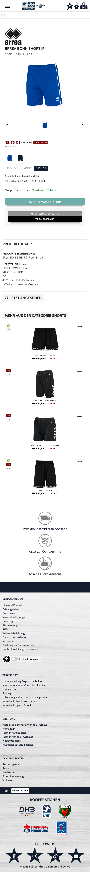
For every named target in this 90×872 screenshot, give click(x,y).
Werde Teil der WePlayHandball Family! (24, 724)
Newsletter (8, 728)
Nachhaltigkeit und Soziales (17, 744)
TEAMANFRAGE (44, 219)
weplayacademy (11, 740)
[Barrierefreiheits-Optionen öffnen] (6, 659)
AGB (5, 629)
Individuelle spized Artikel (16, 705)
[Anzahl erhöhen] (27, 190)
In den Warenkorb (45, 202)
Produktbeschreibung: (18, 253)
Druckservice (9, 689)
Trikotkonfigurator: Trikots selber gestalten (25, 697)
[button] (7, 6)
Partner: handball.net (14, 732)
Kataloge (7, 693)
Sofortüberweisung (13, 776)
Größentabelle (38, 181)
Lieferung (7, 621)
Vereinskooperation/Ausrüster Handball (24, 685)
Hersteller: (10, 264)
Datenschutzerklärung (14, 637)
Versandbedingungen (14, 617)
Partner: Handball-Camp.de (17, 736)
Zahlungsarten (10, 609)
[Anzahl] (22, 190)
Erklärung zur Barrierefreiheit (18, 645)
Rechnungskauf (11, 764)
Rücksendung (9, 625)
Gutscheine (8, 613)
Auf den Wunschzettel (45, 214)
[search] (45, 15)
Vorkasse (7, 780)
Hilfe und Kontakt (12, 605)
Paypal (6, 768)
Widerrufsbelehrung (13, 633)
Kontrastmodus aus (29, 659)
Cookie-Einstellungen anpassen (20, 649)
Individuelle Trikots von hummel (20, 701)
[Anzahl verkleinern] (17, 190)
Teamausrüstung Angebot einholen (22, 681)
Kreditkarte (8, 772)
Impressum (8, 641)
